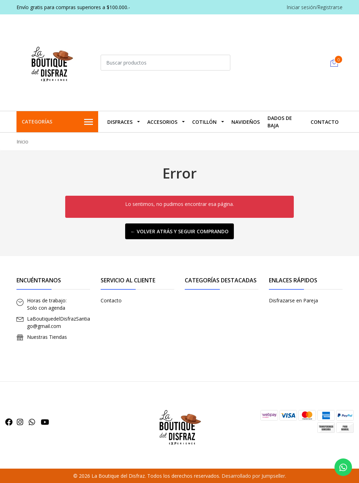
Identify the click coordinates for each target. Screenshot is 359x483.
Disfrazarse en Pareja (293, 300)
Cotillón (204, 122)
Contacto (325, 122)
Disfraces (120, 122)
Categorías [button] (57, 122)
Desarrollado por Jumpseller (253, 475)
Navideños (245, 122)
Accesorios (162, 122)
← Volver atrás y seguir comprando (179, 231)
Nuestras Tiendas (47, 337)
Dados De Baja (279, 122)
